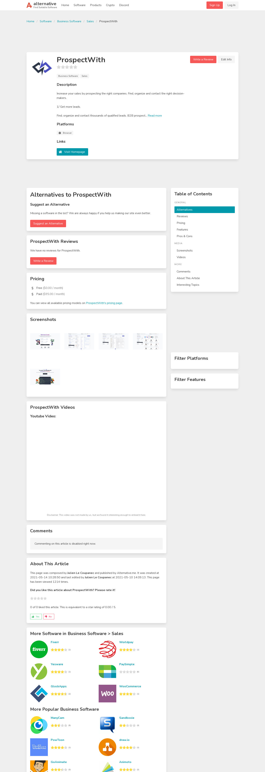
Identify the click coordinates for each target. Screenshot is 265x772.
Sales (90, 21)
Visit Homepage (74, 152)
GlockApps (59, 686)
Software (80, 5)
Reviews (182, 216)
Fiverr (55, 642)
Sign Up (215, 5)
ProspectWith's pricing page (104, 303)
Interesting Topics (188, 285)
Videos (181, 257)
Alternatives (184, 210)
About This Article (188, 278)
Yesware (57, 664)
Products (96, 5)
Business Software (69, 21)
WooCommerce (130, 686)
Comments (183, 272)
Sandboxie (126, 718)
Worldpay (126, 642)
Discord (124, 5)
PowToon (57, 740)
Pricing (181, 223)
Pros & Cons (184, 236)
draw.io (124, 740)
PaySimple (127, 664)
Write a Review (203, 59)
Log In (231, 5)
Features (182, 230)
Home (65, 5)
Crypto (110, 5)
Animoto (125, 762)
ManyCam (57, 718)
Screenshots (185, 251)
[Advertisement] (132, 37)
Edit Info (226, 59)
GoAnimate (59, 762)
